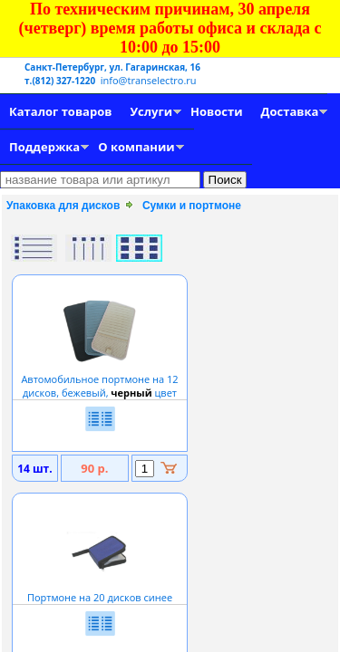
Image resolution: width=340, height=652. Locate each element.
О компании (136, 147)
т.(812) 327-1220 (61, 80)
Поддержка (44, 147)
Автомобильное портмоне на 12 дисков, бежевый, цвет (99, 379)
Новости (216, 111)
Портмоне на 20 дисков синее (99, 590)
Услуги (151, 111)
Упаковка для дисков (63, 205)
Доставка (290, 111)
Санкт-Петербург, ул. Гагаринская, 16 (112, 67)
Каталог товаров (60, 111)
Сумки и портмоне (191, 205)
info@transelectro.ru (149, 80)
